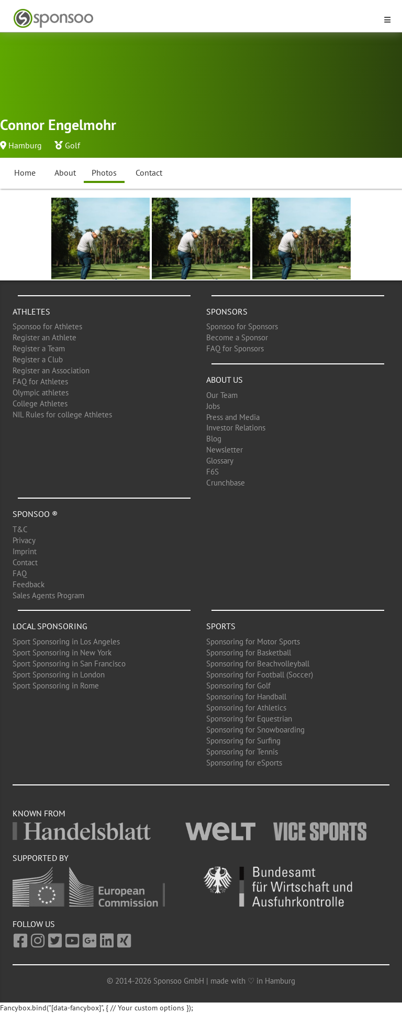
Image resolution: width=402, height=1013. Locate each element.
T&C (20, 529)
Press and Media (233, 417)
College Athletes (40, 403)
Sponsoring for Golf (238, 686)
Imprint (25, 551)
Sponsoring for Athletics (246, 708)
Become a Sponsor (237, 337)
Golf (72, 145)
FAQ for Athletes (40, 381)
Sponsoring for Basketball (248, 653)
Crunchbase (225, 483)
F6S (212, 472)
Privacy (24, 540)
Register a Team (39, 348)
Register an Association (51, 370)
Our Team (222, 395)
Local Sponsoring (50, 626)
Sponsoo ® (35, 514)
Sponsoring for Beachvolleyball (257, 664)
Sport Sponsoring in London (59, 675)
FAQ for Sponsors (235, 348)
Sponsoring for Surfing (243, 741)
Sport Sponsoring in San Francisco (69, 664)
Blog (213, 439)
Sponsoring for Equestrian (249, 719)
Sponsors (227, 311)
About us (224, 379)
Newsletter (224, 450)
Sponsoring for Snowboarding (255, 730)
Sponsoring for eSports (244, 763)
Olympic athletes (41, 392)
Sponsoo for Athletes (47, 326)
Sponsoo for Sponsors (242, 326)
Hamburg (25, 145)
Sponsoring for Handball (246, 697)
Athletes (31, 311)
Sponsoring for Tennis (242, 752)
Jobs (213, 406)
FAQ (20, 573)
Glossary (219, 461)
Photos (104, 172)
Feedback (28, 584)
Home (25, 172)
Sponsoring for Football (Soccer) (259, 675)
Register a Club (38, 359)
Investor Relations (235, 428)
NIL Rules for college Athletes (62, 414)
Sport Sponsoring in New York (62, 653)
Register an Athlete (44, 337)
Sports (221, 626)
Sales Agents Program (48, 595)
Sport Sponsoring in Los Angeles (66, 641)
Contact (149, 172)
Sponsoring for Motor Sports (253, 641)
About (65, 172)
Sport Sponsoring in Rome (56, 686)
